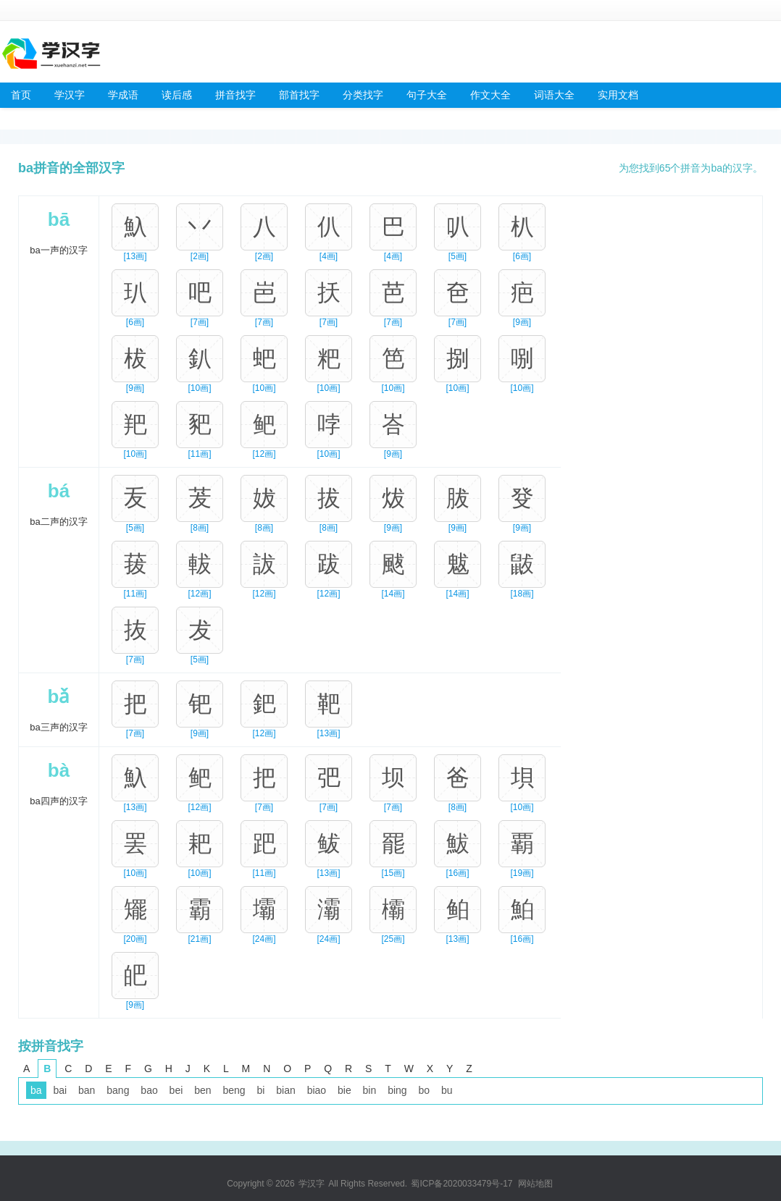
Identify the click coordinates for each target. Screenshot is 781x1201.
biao (316, 1090)
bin (370, 1090)
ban (86, 1090)
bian (285, 1090)
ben (202, 1090)
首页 (21, 95)
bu (447, 1090)
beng (233, 1090)
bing (397, 1090)
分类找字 (363, 95)
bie (344, 1090)
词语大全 (554, 95)
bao (149, 1090)
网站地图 (535, 1184)
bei (176, 1090)
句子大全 (426, 95)
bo (424, 1090)
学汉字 (69, 95)
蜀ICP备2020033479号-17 (461, 1184)
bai (60, 1090)
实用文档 (618, 95)
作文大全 (490, 95)
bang (117, 1090)
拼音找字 (235, 95)
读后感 (177, 95)
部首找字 (299, 95)
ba (36, 1090)
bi (260, 1090)
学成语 (123, 95)
